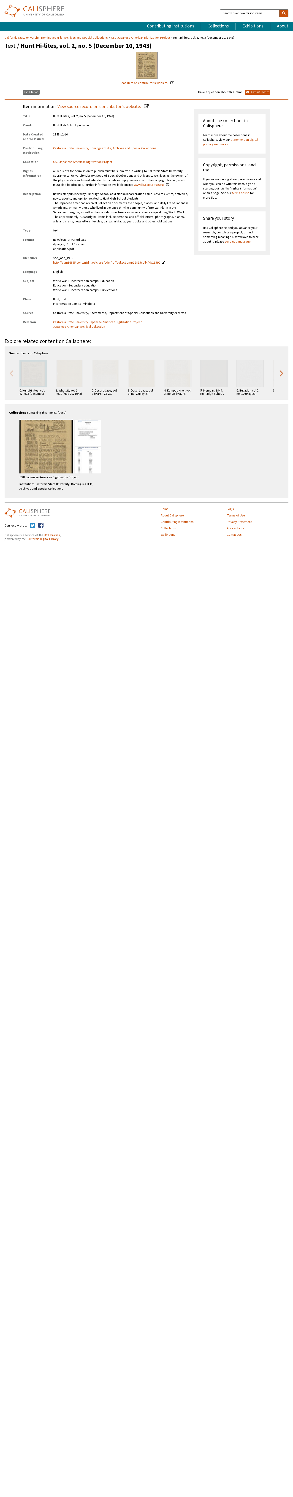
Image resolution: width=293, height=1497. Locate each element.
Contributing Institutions (170, 26)
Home (164, 509)
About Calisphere (172, 515)
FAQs (230, 509)
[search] (283, 13)
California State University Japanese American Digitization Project (97, 322)
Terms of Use (236, 515)
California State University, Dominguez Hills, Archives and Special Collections (57, 37)
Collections (218, 26)
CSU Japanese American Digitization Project (140, 37)
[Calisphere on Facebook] (40, 525)
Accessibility (235, 528)
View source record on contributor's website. (99, 106)
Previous (11, 373)
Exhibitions (252, 26)
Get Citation (31, 92)
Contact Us (234, 534)
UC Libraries (52, 535)
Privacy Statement (239, 522)
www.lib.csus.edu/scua (149, 185)
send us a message (238, 241)
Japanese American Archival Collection (79, 326)
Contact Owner (257, 92)
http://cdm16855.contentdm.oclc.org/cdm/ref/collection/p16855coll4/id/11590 (106, 262)
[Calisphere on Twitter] (32, 525)
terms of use (240, 193)
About (282, 26)
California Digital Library (43, 539)
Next (281, 373)
